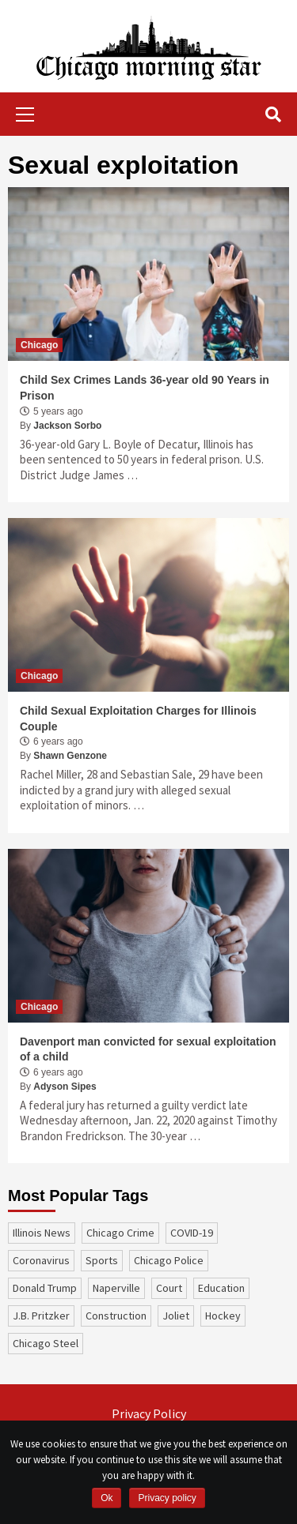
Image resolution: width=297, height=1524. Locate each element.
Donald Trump (45, 1288)
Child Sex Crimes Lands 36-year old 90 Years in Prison (144, 387)
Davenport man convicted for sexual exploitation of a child (148, 1049)
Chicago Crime (120, 1233)
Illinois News (41, 1233)
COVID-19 (191, 1233)
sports (102, 1260)
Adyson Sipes (64, 1086)
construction (116, 1315)
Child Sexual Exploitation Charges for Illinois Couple (138, 718)
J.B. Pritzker (41, 1315)
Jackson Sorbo (67, 425)
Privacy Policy (149, 1413)
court (169, 1288)
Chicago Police (169, 1260)
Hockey (223, 1315)
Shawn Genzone (70, 755)
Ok (106, 1497)
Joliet (175, 1315)
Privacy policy (167, 1497)
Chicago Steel (45, 1343)
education (221, 1288)
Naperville (116, 1288)
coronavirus (41, 1260)
